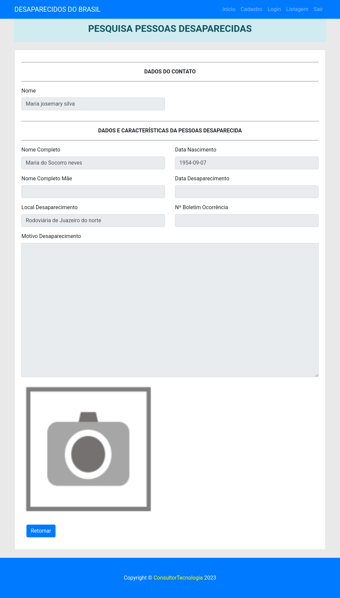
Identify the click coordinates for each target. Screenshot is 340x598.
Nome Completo (40, 149)
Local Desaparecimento (49, 207)
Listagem (297, 9)
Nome (28, 90)
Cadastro (251, 9)
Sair (318, 9)
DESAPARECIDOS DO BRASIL (57, 9)
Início (229, 9)
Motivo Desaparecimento (51, 236)
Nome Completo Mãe (46, 178)
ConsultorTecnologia (178, 578)
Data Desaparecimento (202, 178)
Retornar (41, 531)
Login (274, 9)
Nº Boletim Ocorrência (201, 207)
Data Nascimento (195, 149)
